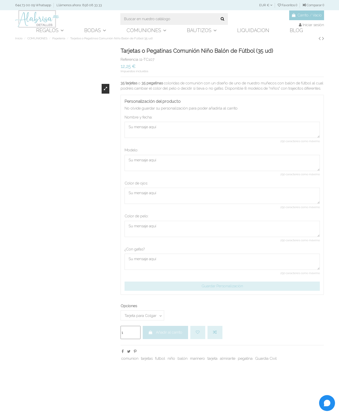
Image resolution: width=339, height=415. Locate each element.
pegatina (245, 358)
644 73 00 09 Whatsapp (33, 5)
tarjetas (147, 358)
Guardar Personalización (222, 286)
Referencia (129, 59)
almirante (227, 358)
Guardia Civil (266, 358)
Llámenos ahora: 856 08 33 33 (79, 5)
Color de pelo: (137, 216)
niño (171, 358)
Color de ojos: (136, 183)
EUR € (265, 5)
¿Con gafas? (135, 249)
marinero (197, 358)
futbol (160, 358)
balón (183, 358)
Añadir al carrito (165, 332)
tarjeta (212, 358)
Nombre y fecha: (138, 117)
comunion (129, 358)
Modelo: (131, 150)
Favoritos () (288, 5)
